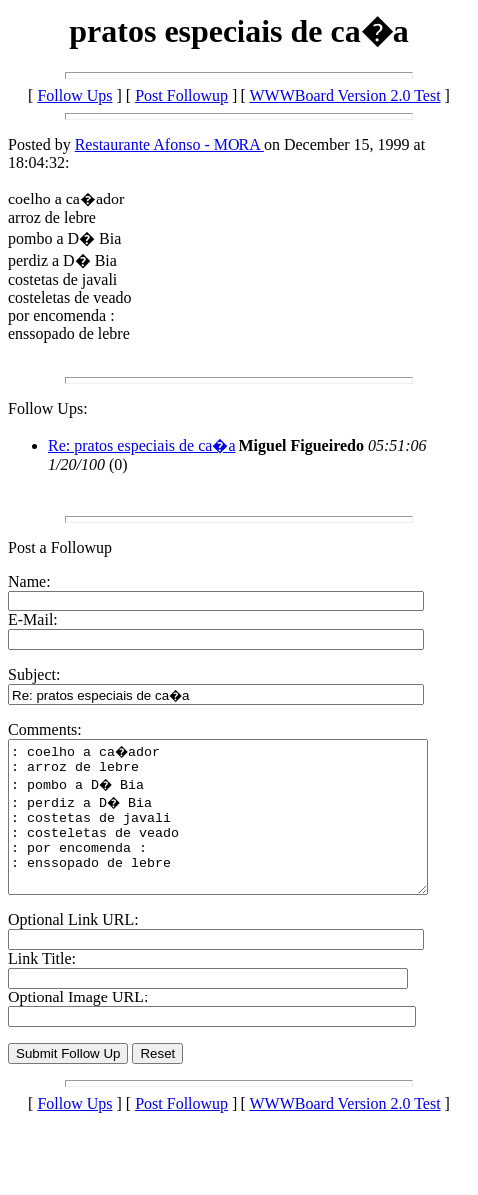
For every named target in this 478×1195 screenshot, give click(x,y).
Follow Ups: (48, 408)
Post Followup (181, 95)
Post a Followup (60, 547)
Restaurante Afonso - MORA (169, 144)
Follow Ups (74, 95)
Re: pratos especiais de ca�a (141, 445)
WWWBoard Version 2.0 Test (344, 95)
